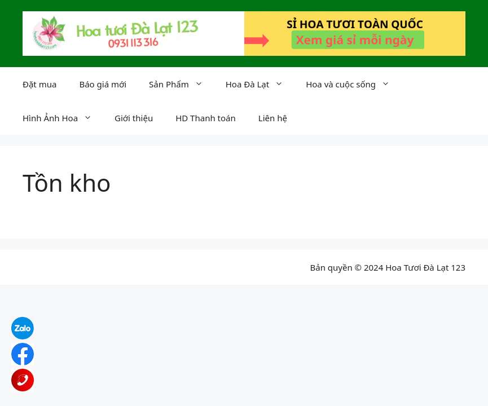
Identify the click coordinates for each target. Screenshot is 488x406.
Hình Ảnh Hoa (63, 118)
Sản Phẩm (181, 84)
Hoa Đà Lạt (260, 84)
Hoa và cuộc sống (353, 84)
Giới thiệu (134, 117)
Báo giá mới (102, 84)
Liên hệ (272, 117)
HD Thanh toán (205, 117)
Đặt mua (39, 84)
